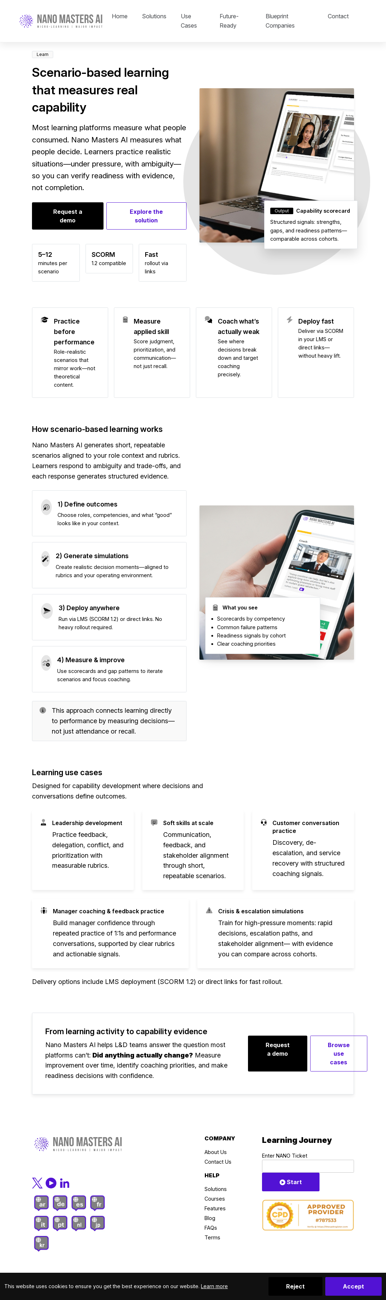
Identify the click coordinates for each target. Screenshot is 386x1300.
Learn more (214, 1286)
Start (291, 1182)
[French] (97, 1203)
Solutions (154, 16)
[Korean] (41, 1244)
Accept (353, 1286)
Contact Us (218, 1162)
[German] (60, 1203)
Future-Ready (229, 21)
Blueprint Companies (280, 21)
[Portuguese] (60, 1223)
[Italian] (41, 1223)
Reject (295, 1286)
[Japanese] (97, 1223)
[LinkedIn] (64, 1182)
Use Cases (189, 21)
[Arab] (41, 1203)
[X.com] (38, 1182)
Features (215, 1208)
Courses (215, 1199)
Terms (212, 1237)
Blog (210, 1218)
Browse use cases (339, 1053)
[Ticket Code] (308, 1166)
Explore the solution (146, 216)
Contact (338, 16)
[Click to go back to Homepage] (61, 21)
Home (120, 16)
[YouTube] (51, 1182)
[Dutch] (79, 1223)
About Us (216, 1152)
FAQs (211, 1228)
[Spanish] (79, 1203)
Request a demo (67, 216)
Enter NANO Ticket (284, 1156)
